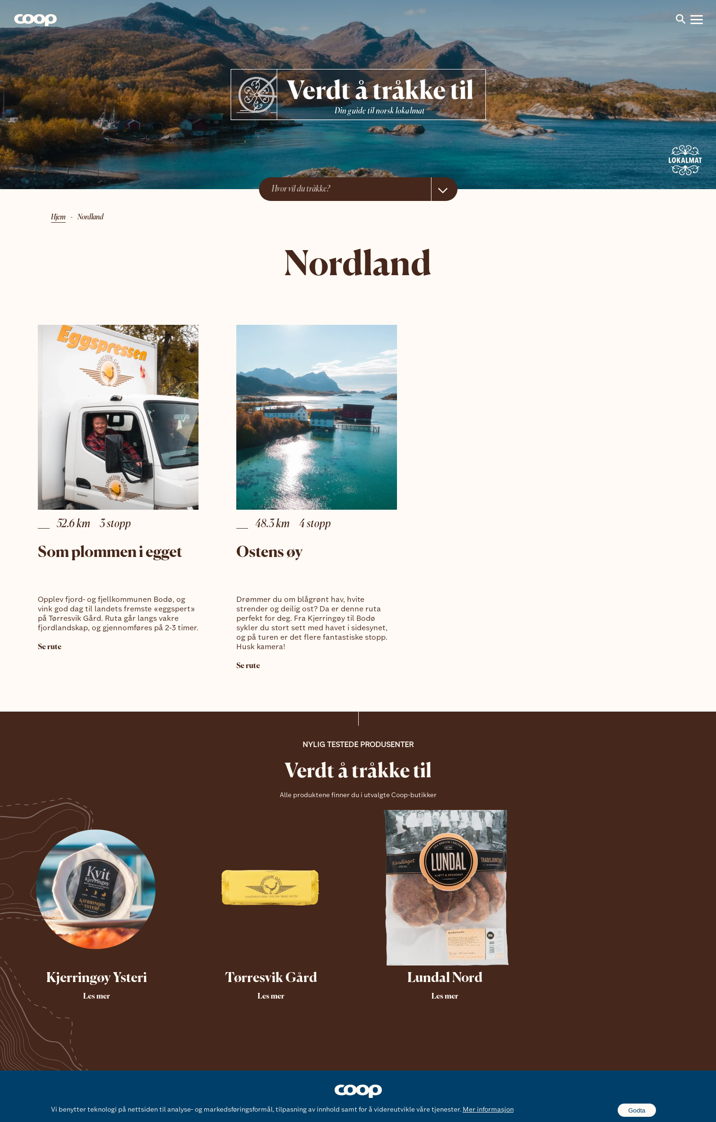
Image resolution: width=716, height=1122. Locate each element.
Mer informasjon (488, 1109)
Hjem (58, 217)
